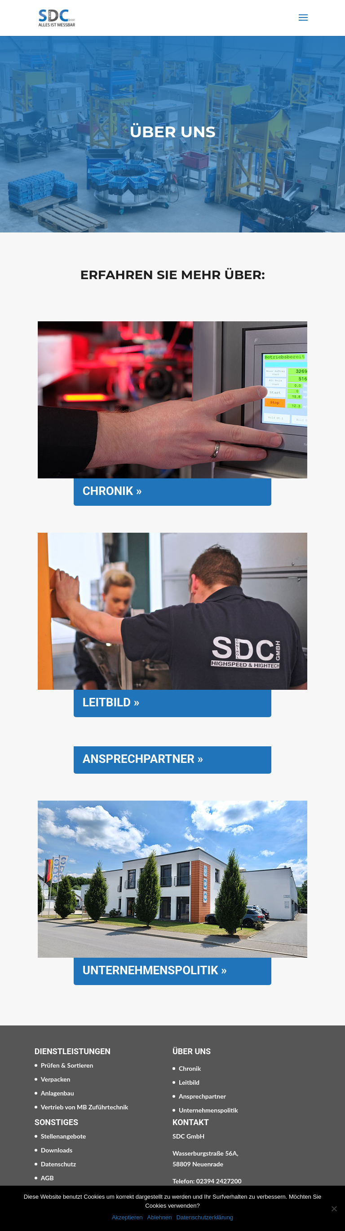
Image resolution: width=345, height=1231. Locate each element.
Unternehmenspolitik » (155, 970)
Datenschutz (58, 1164)
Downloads (56, 1150)
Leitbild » (111, 702)
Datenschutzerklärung (205, 1217)
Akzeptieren (127, 1217)
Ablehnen (159, 1217)
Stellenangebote (63, 1136)
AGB (47, 1178)
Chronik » (112, 491)
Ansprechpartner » (143, 759)
